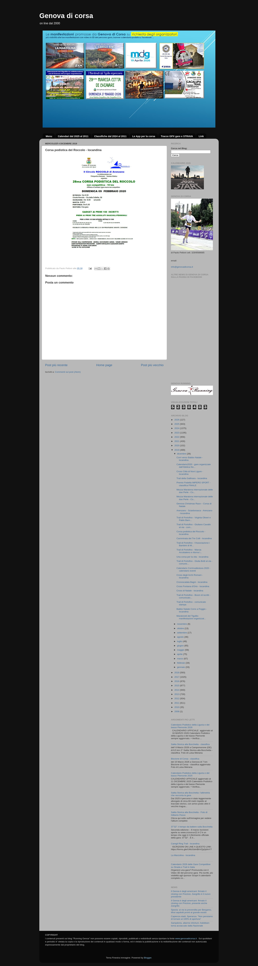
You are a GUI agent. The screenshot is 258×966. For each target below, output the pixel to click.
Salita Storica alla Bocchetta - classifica (190, 744)
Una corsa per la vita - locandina (192, 557)
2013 (177, 694)
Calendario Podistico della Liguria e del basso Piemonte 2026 (190, 726)
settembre (182, 632)
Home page (104, 365)
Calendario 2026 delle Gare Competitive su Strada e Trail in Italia (190, 865)
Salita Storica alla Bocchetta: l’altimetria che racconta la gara (190, 794)
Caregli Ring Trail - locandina (185, 843)
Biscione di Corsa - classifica (185, 758)
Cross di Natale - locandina (190, 590)
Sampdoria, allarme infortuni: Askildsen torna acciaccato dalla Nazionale (190, 924)
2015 (177, 685)
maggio (181, 650)
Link (201, 136)
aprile (180, 654)
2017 (177, 677)
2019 (177, 450)
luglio (180, 641)
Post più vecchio (152, 365)
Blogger (147, 957)
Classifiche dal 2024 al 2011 (110, 136)
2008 (177, 711)
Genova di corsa (66, 16)
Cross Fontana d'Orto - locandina (193, 586)
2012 (177, 698)
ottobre (181, 628)
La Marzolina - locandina (183, 855)
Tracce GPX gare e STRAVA (177, 136)
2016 (177, 681)
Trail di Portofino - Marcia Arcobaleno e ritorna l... (189, 551)
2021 (177, 441)
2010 (177, 707)
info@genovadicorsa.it (182, 267)
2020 (177, 445)
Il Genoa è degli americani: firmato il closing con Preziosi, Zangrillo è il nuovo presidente (190, 894)
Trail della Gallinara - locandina (192, 478)
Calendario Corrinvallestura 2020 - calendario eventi (193, 569)
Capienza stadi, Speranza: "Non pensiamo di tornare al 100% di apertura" (192, 917)
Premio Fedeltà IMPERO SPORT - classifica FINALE (194, 483)
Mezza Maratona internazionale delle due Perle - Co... (195, 491)
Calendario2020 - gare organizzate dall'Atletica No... (194, 465)
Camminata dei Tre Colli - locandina (194, 538)
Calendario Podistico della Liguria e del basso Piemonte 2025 (190, 774)
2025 (177, 424)
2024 (177, 428)
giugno (180, 645)
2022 (177, 437)
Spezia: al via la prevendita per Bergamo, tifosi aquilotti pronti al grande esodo (191, 911)
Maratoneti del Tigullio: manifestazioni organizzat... (191, 617)
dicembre (182, 453)
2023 (177, 432)
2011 (177, 703)
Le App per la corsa (143, 136)
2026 (177, 419)
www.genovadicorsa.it (186, 938)
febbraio (181, 663)
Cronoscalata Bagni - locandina (192, 582)
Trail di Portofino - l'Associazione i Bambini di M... (193, 544)
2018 (177, 672)
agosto (180, 637)
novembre (182, 624)
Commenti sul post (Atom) (68, 372)
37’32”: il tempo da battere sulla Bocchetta (191, 826)
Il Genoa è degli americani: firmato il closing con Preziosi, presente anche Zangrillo (189, 903)
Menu (49, 136)
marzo (180, 658)
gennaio (181, 667)
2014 (177, 690)
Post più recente (56, 365)
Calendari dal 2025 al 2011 (73, 136)
